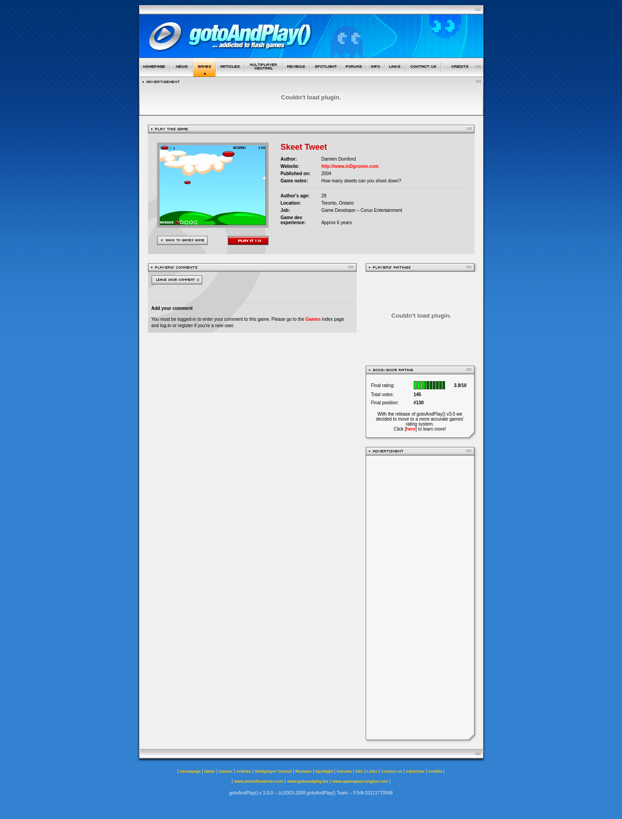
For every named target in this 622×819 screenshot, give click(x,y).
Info (359, 771)
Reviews (303, 771)
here (411, 429)
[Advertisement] (420, 597)
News (210, 771)
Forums (344, 771)
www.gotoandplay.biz (307, 781)
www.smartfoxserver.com (259, 781)
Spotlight (324, 771)
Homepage (190, 771)
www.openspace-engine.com (360, 781)
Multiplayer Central (273, 771)
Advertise (415, 771)
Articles (243, 771)
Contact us (391, 771)
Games (312, 319)
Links (372, 771)
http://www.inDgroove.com (349, 166)
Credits (435, 771)
